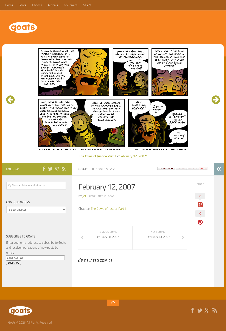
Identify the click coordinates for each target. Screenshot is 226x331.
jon (84, 196)
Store (22, 5)
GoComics (70, 5)
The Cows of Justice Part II (97, 156)
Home (9, 5)
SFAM (87, 5)
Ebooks (37, 5)
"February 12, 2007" (132, 156)
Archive (53, 5)
